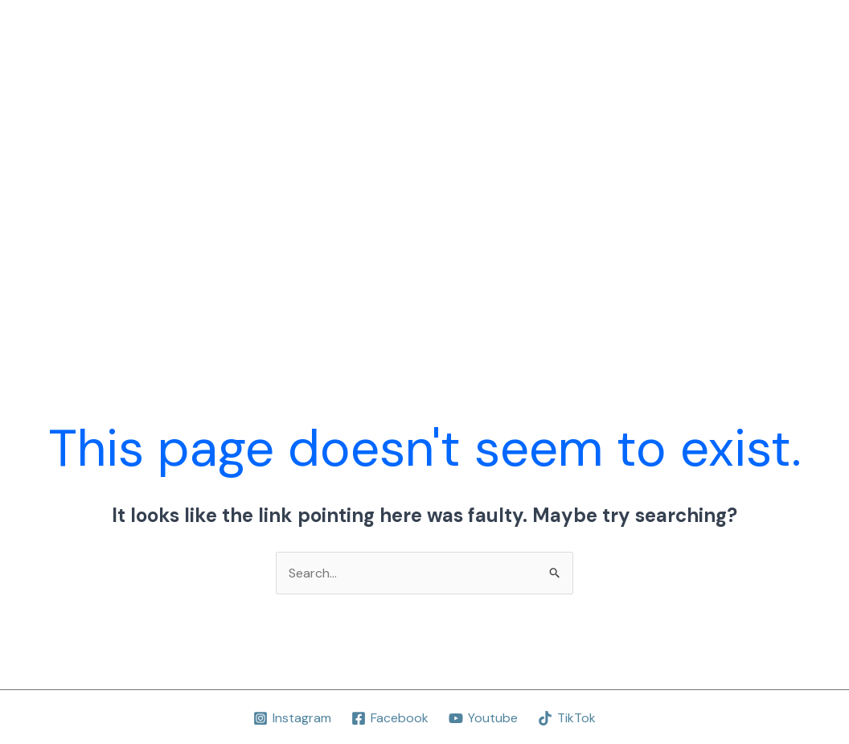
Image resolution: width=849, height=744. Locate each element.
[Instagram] (292, 718)
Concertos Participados (590, 79)
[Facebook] (390, 718)
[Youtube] (483, 718)
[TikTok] (566, 718)
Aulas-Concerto (446, 79)
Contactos (466, 238)
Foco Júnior (241, 238)
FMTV (318, 238)
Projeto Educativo (319, 79)
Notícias (384, 238)
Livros (704, 79)
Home (223, 79)
